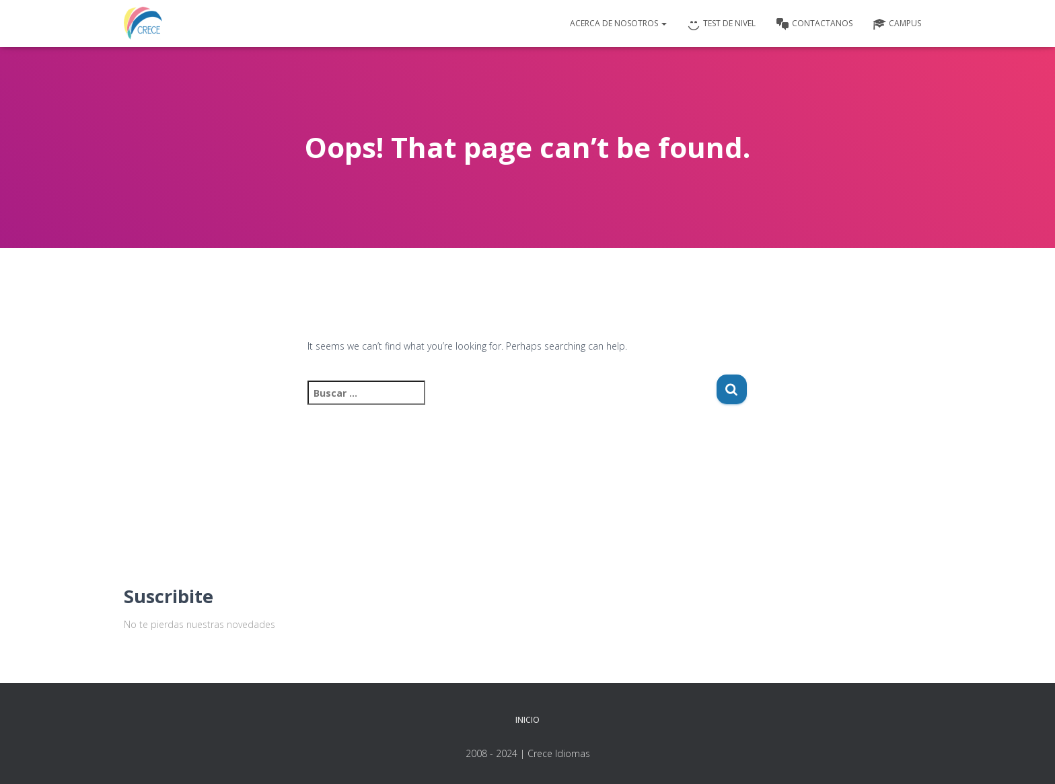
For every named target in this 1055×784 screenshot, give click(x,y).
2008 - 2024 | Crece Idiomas (528, 753)
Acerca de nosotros (618, 23)
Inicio (527, 720)
